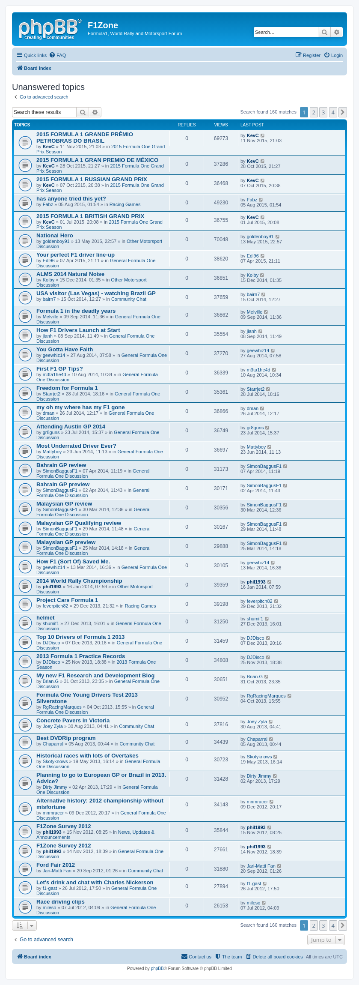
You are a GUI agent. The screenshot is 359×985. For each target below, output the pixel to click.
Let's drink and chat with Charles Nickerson (95, 882)
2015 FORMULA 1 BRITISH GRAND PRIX (90, 216)
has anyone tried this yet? (71, 198)
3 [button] (323, 112)
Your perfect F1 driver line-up (75, 254)
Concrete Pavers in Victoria (73, 720)
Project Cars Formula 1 (67, 600)
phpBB (157, 968)
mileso (49, 907)
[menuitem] (57, 55)
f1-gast (50, 888)
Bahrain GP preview (62, 484)
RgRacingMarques (62, 707)
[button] (342, 112)
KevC (49, 146)
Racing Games (125, 204)
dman (49, 413)
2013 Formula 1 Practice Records (80, 656)
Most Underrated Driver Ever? (76, 446)
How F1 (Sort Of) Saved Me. (73, 561)
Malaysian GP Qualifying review (78, 523)
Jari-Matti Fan (57, 870)
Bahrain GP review (61, 465)
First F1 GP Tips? (59, 368)
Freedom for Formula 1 (67, 388)
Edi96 (49, 260)
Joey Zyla (53, 726)
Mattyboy (52, 451)
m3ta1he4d (54, 374)
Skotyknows (55, 761)
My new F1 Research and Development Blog (95, 675)
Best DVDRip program (66, 738)
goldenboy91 (56, 241)
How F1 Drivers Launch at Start (78, 330)
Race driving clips (60, 901)
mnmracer (53, 812)
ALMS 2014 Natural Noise (70, 274)
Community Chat (128, 299)
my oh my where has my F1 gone (80, 407)
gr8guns (51, 432)
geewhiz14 (54, 355)
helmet (45, 617)
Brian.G (51, 681)
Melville (51, 316)
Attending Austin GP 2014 (70, 426)
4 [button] (333, 112)
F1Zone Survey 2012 (63, 826)
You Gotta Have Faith (64, 349)
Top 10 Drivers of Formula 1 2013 (80, 637)
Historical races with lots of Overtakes (87, 755)
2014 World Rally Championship (79, 581)
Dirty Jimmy (55, 787)
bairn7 (49, 299)
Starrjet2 (52, 393)
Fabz (48, 204)
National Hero (54, 235)
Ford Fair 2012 (55, 865)
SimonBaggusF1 (60, 470)
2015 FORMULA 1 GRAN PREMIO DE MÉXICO (97, 160)
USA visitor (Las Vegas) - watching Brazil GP (96, 293)
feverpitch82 (55, 605)
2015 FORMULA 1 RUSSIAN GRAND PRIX (91, 179)
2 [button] (313, 112)
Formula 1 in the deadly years (76, 311)
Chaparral (53, 743)
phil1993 (52, 586)
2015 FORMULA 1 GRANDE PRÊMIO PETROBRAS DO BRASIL (84, 137)
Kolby (49, 279)
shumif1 (51, 623)
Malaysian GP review (64, 503)
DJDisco (51, 642)
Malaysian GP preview (65, 542)
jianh (48, 335)
